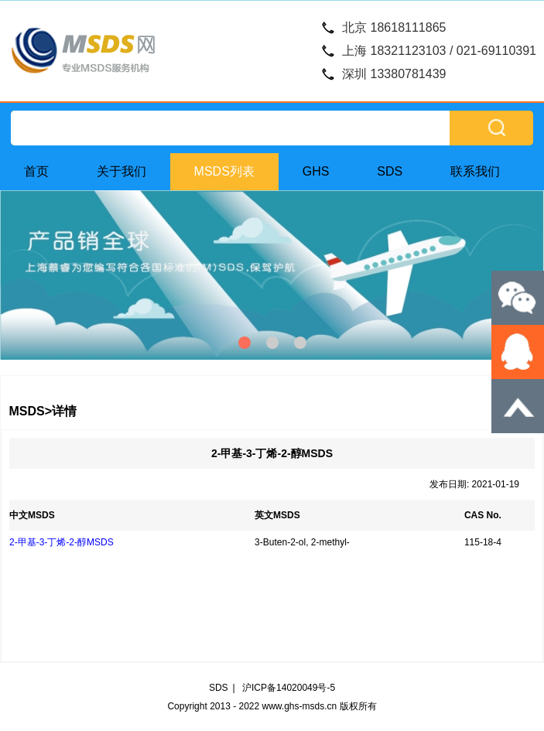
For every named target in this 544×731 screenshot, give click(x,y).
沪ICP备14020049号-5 (288, 687)
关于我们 (121, 171)
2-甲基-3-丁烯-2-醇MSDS (61, 542)
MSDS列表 (224, 171)
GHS (316, 171)
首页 (36, 171)
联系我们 (475, 171)
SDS (389, 171)
